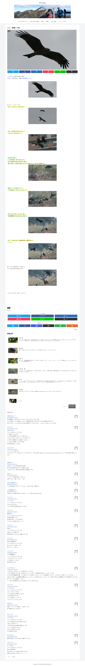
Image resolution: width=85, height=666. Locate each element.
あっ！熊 (9, 634)
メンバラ (9, 447)
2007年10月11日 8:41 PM (12, 491)
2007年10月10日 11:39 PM (12, 428)
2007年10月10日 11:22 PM (12, 417)
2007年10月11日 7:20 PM (12, 484)
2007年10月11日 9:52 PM (12, 511)
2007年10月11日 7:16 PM (12, 475)
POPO (8, 603)
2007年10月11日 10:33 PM (12, 586)
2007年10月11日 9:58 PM (12, 552)
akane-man (10, 415)
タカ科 (9, 310)
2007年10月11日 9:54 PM (12, 526)
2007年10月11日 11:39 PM (12, 604)
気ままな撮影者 (11, 482)
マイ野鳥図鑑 (10, 489)
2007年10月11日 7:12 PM (12, 464)
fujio (8, 473)
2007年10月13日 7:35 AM (12, 636)
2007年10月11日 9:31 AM (12, 449)
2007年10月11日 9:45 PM (12, 498)
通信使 (8, 462)
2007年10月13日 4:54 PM (12, 643)
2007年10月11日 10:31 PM (12, 569)
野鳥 (9, 307)
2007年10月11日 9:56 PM (12, 539)
